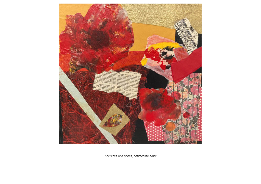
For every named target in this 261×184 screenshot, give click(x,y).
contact (139, 156)
